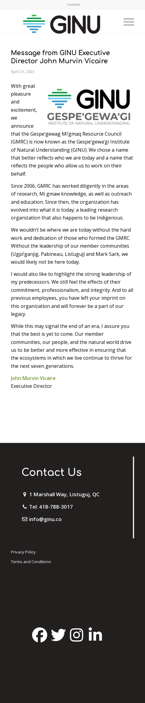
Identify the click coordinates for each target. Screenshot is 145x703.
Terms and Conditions (31, 561)
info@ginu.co (45, 519)
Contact (74, 4)
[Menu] (125, 21)
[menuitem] (73, 4)
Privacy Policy (23, 552)
